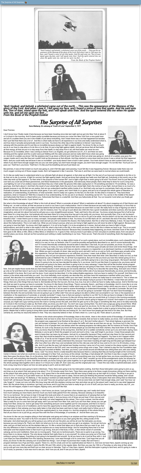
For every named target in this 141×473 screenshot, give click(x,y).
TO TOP (134, 463)
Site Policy (60, 463)
